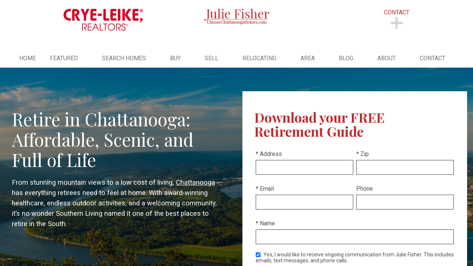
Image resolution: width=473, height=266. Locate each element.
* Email (265, 188)
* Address (269, 153)
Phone (364, 188)
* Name (265, 223)
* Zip (362, 153)
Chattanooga (195, 182)
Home (27, 58)
